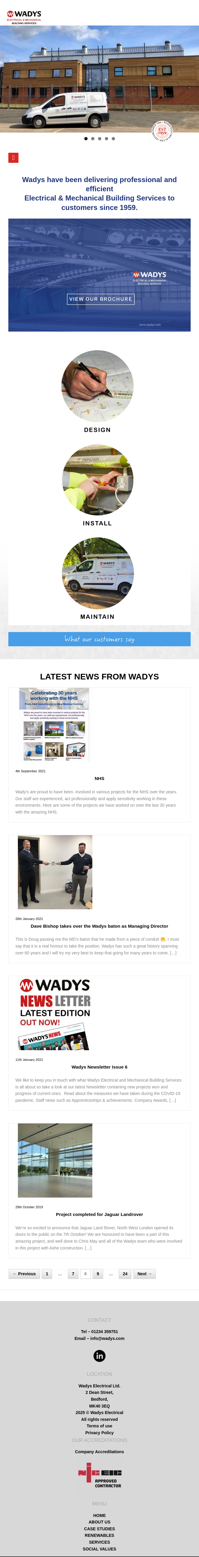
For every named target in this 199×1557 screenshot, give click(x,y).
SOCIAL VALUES (99, 1549)
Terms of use (99, 1426)
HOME (99, 1515)
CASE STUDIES (99, 1528)
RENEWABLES (99, 1535)
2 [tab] (92, 138)
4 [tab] (106, 138)
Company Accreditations (99, 1451)
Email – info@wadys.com (99, 1338)
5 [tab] (113, 138)
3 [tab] (99, 138)
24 (125, 1274)
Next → (145, 1274)
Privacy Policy (99, 1432)
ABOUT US (99, 1522)
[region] (99, 79)
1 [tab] (86, 138)
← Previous (24, 1274)
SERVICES (99, 1542)
